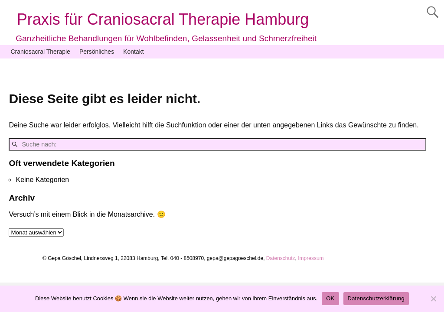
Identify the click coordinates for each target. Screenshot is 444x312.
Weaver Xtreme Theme (359, 275)
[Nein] (433, 298)
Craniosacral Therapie (40, 51)
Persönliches (96, 51)
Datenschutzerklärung (376, 298)
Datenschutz (280, 258)
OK (330, 298)
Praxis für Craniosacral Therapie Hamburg (163, 19)
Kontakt (133, 51)
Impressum (310, 258)
